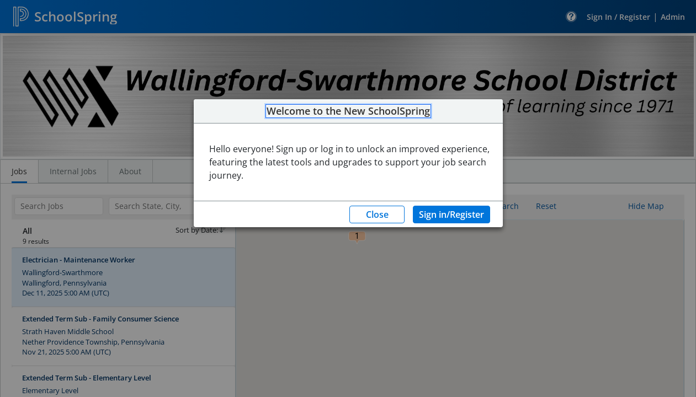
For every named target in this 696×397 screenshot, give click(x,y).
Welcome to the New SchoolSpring (348, 111)
